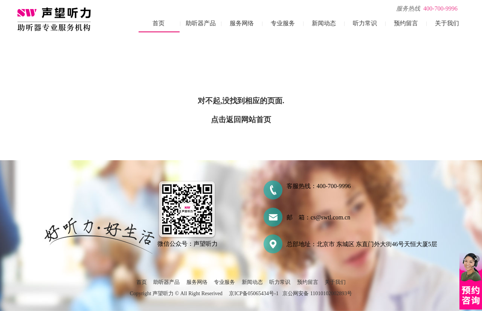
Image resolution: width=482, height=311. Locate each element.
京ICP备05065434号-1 (253, 293)
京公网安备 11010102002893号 (317, 293)
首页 (159, 23)
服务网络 (242, 23)
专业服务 (283, 23)
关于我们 (447, 23)
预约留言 (406, 23)
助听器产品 (201, 23)
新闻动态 (324, 23)
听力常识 (365, 23)
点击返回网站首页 (241, 119)
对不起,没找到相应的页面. (241, 101)
